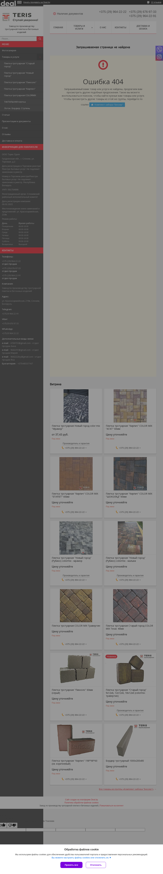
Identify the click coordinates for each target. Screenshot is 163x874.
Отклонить (96, 865)
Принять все (71, 865)
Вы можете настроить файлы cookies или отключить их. (80, 857)
